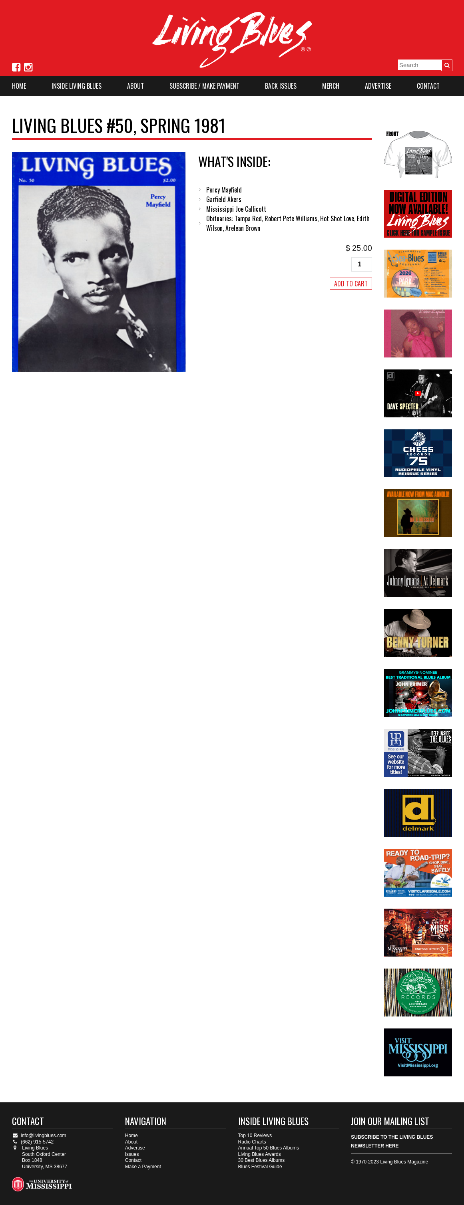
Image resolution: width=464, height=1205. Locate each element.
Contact (428, 86)
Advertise (378, 86)
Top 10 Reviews (255, 1135)
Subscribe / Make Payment (204, 86)
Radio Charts (252, 1142)
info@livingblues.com (39, 1135)
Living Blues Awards (259, 1154)
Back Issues (281, 86)
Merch (330, 86)
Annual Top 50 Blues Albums (268, 1148)
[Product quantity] (361, 264)
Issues (132, 1154)
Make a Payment (143, 1166)
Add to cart (351, 283)
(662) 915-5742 (33, 1142)
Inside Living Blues (77, 86)
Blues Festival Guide (260, 1166)
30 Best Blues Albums (261, 1160)
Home (19, 86)
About (135, 86)
